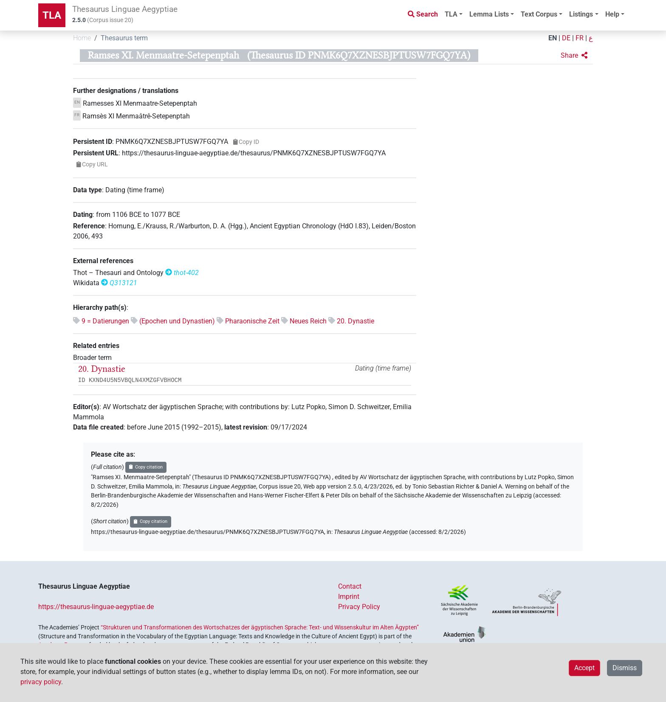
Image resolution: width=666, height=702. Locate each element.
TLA (51, 15)
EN (552, 38)
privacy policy (40, 682)
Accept (584, 668)
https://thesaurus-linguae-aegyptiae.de (96, 607)
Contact (349, 586)
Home (82, 38)
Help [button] (612, 14)
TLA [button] (451, 14)
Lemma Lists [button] (489, 14)
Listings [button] (581, 14)
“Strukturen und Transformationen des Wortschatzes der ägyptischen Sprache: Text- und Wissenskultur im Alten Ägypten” (260, 627)
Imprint (348, 596)
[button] (574, 56)
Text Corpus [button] (539, 14)
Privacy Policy (359, 607)
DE (566, 38)
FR (580, 38)
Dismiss (624, 668)
